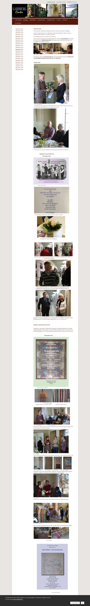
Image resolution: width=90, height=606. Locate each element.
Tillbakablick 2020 (19, 40)
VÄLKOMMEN (18, 20)
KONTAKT (65, 20)
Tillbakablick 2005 (19, 69)
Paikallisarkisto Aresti (72, 2)
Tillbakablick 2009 (19, 60)
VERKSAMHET (32, 20)
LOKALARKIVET (41, 20)
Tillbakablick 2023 (19, 34)
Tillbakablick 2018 (19, 43)
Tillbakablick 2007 (19, 64)
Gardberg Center (51, 2)
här (68, 30)
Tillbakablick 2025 (19, 30)
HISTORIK (25, 20)
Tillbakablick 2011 (19, 56)
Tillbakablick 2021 (19, 38)
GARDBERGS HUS (51, 20)
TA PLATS (58, 20)
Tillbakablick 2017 (19, 45)
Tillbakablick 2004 (19, 67)
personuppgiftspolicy (18, 599)
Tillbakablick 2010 (19, 58)
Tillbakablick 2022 (19, 36)
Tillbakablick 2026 (19, 29)
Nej (82, 602)
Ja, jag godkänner (75, 602)
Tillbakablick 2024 (19, 32)
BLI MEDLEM (18, 23)
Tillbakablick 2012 (19, 54)
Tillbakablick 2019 (19, 41)
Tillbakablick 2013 (19, 53)
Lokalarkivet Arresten (61, 2)
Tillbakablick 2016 (19, 47)
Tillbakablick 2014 (19, 51)
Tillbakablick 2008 (19, 62)
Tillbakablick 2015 (19, 49)
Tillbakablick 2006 (19, 65)
